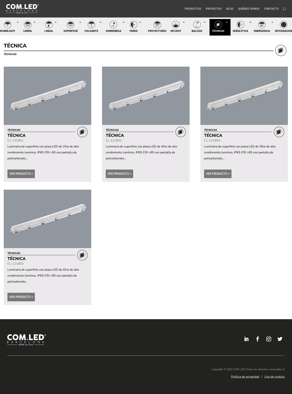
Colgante (91, 30)
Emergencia (262, 30)
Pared (134, 30)
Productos (193, 8)
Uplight (175, 30)
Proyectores (157, 30)
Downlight (7, 30)
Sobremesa (113, 30)
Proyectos (214, 8)
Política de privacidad (245, 377)
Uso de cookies (274, 377)
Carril (27, 30)
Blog (229, 8)
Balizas (197, 30)
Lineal (49, 30)
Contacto (271, 8)
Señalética (240, 30)
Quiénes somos (248, 8)
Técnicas (218, 30)
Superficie (71, 30)
